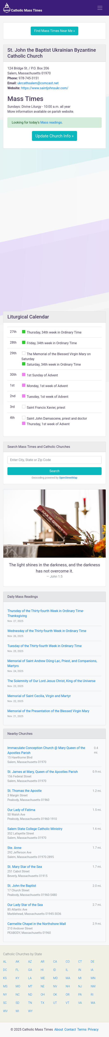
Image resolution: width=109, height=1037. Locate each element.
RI (92, 994)
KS (5, 978)
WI (17, 1011)
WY (30, 1011)
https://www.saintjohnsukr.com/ (44, 88)
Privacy (93, 1029)
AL (5, 961)
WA (93, 1003)
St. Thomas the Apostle (24, 791)
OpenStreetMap (68, 477)
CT (80, 961)
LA (30, 978)
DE (92, 961)
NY (5, 994)
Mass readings (51, 122)
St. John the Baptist (21, 886)
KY (17, 978)
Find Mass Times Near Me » (54, 31)
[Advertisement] (54, 182)
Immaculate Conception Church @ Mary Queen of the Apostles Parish (46, 750)
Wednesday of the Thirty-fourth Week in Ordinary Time (46, 631)
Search (54, 471)
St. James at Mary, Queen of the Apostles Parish (42, 772)
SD (17, 1003)
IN (79, 970)
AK (17, 961)
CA (55, 961)
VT (67, 1003)
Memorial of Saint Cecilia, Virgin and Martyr (39, 696)
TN (30, 1003)
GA (30, 970)
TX (42, 1003)
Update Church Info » (54, 135)
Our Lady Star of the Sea (25, 905)
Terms (82, 1029)
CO (68, 961)
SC (5, 1003)
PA (80, 994)
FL (17, 970)
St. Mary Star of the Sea (24, 867)
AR (42, 961)
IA (92, 970)
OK (55, 994)
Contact (70, 1029)
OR (68, 994)
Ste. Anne (14, 848)
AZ (30, 961)
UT (55, 1003)
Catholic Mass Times (22, 8)
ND (30, 994)
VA (80, 1003)
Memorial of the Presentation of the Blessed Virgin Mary (48, 711)
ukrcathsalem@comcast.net (38, 83)
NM (93, 986)
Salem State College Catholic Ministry (34, 829)
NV (55, 986)
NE (42, 986)
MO (18, 986)
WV (5, 1011)
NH (68, 986)
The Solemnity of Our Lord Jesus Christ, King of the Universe (51, 681)
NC (18, 994)
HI (42, 970)
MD (55, 978)
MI (80, 978)
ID (54, 970)
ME (43, 978)
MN (93, 978)
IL (67, 970)
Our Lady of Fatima (21, 810)
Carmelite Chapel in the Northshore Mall (36, 924)
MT (30, 986)
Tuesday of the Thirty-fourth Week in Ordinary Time (44, 646)
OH (43, 994)
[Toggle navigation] (100, 8)
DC (5, 970)
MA (68, 978)
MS (5, 986)
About (58, 1029)
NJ (80, 986)
